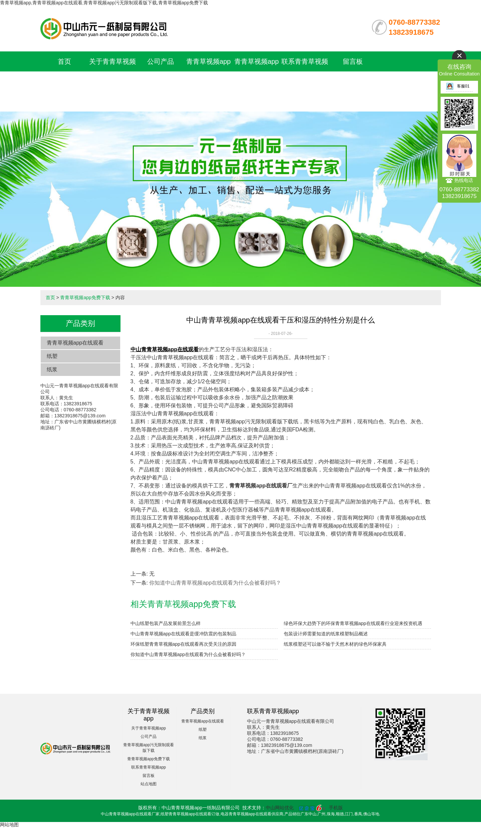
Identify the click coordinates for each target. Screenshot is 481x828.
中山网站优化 (280, 807)
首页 (64, 61)
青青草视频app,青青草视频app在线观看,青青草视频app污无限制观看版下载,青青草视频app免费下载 (104, 2)
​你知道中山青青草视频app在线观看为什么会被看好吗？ (188, 654)
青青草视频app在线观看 (75, 343)
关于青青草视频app (148, 728)
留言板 (353, 61)
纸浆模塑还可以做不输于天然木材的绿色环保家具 (335, 644)
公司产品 (160, 61)
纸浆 (52, 369)
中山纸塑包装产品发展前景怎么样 (166, 623)
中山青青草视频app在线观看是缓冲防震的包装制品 (183, 633)
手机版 (336, 807)
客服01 (457, 86)
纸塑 (52, 356)
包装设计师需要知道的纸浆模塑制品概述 (326, 633)
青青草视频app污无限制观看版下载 (208, 81)
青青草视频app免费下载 (85, 297)
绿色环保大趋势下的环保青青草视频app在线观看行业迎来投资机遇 (353, 623)
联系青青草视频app (148, 767)
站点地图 (149, 784)
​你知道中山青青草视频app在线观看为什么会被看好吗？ (215, 583)
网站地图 (9, 824)
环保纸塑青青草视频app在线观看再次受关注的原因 (183, 644)
